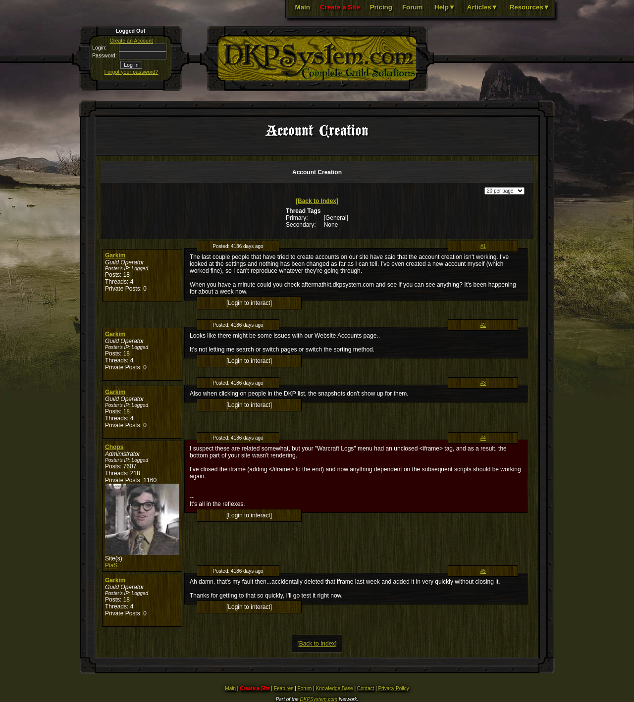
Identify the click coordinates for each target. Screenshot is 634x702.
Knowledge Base (334, 688)
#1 (483, 246)
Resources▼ (530, 7)
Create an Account (131, 41)
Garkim (115, 255)
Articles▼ (482, 7)
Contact (365, 688)
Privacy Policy (393, 688)
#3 (483, 383)
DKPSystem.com (319, 699)
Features (283, 688)
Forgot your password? (131, 72)
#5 (483, 571)
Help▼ (444, 7)
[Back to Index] (317, 201)
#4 (483, 438)
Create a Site (340, 7)
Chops (114, 447)
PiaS (111, 565)
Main (302, 7)
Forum (412, 7)
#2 (483, 325)
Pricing (381, 7)
